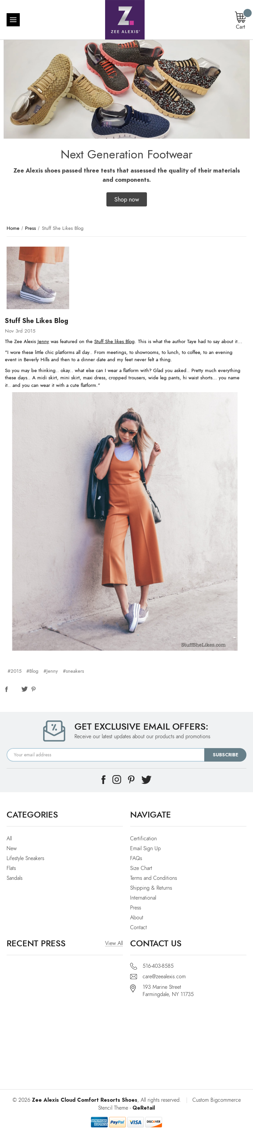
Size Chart (141, 868)
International (143, 898)
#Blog (32, 671)
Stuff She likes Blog (114, 341)
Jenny (43, 341)
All (9, 838)
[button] (126, 199)
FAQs (136, 858)
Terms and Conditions (153, 878)
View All (114, 943)
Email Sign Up (145, 848)
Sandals (14, 878)
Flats (11, 868)
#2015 (14, 671)
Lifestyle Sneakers (25, 858)
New (12, 848)
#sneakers (73, 671)
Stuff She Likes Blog (36, 320)
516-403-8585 (158, 966)
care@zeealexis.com (164, 976)
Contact (138, 927)
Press (135, 907)
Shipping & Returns (151, 888)
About (136, 917)
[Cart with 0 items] (240, 21)
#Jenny (50, 671)
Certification (143, 838)
